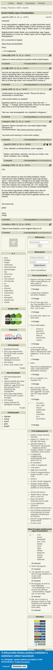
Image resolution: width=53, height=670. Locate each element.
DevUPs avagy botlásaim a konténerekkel (41, 520)
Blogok (19, 3)
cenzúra (34, 479)
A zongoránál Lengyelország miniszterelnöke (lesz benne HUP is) (38, 457)
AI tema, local (36, 523)
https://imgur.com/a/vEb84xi (12, 44)
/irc (5, 284)
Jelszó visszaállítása (38, 270)
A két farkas (35, 468)
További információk (22, 663)
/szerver (7, 295)
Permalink (50, 55)
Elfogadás (6, 668)
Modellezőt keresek (11, 349)
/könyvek (7, 288)
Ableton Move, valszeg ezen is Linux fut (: (39, 496)
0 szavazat (6, 64)
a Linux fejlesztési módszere (37, 504)
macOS (25, 8)
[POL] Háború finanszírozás (41, 508)
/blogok (7, 262)
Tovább (22, 368)
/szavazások (8, 293)
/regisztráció (8, 291)
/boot (6, 258)
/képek (6, 286)
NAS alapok (8, 362)
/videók (6, 302)
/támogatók (8, 298)
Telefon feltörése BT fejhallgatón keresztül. (12, 359)
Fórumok (41, 3)
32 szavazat (35, 597)
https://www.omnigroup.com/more (29, 130)
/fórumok (7, 277)
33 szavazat (35, 581)
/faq (5, 272)
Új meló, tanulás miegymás (41, 481)
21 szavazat (35, 610)
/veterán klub (9, 300)
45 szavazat (35, 563)
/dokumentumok (10, 267)
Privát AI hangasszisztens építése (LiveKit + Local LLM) (40, 474)
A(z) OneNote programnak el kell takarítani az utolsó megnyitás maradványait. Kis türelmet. (40, 513)
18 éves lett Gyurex (38, 492)
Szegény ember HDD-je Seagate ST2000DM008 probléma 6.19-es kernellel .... (40, 487)
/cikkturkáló (8, 265)
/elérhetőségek (9, 270)
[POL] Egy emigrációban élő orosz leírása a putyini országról (13, 354)
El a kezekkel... (36, 463)
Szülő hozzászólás (47, 144)
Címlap (11, 3)
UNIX (19, 8)
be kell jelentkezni (44, 64)
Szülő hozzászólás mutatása (50, 144)
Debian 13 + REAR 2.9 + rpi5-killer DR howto (40, 440)
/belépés (7, 260)
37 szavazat (35, 569)
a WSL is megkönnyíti (39, 465)
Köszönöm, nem (19, 668)
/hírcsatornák (9, 281)
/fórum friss (8, 274)
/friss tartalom (9, 279)
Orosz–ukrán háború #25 (13, 365)
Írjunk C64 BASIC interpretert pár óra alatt (39, 500)
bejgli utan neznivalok (39, 470)
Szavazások (30, 3)
